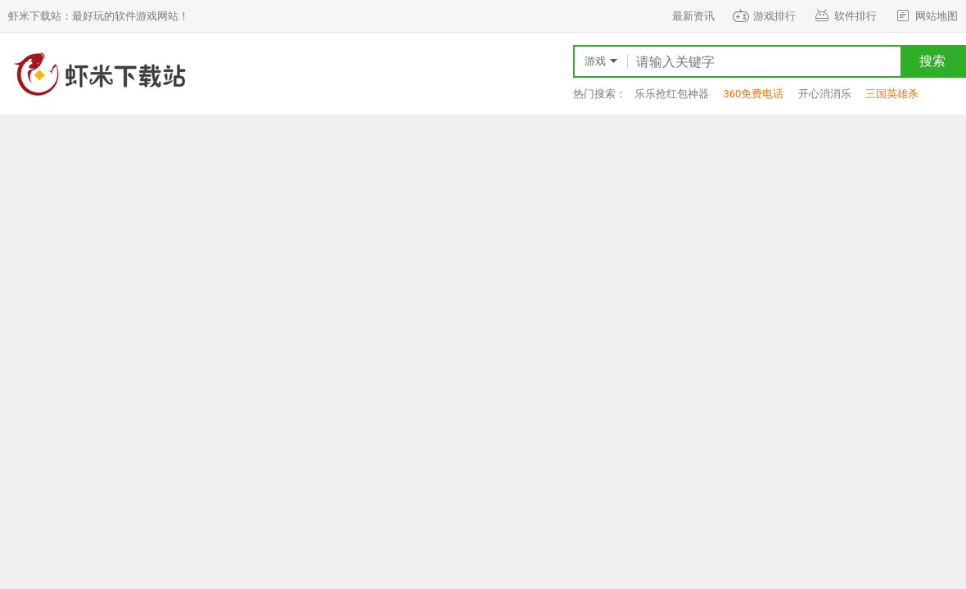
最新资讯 (693, 16)
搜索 (932, 61)
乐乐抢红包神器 (671, 94)
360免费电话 (753, 94)
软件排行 (844, 16)
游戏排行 (763, 16)
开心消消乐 (824, 94)
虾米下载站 (98, 74)
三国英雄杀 (892, 94)
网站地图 (925, 16)
